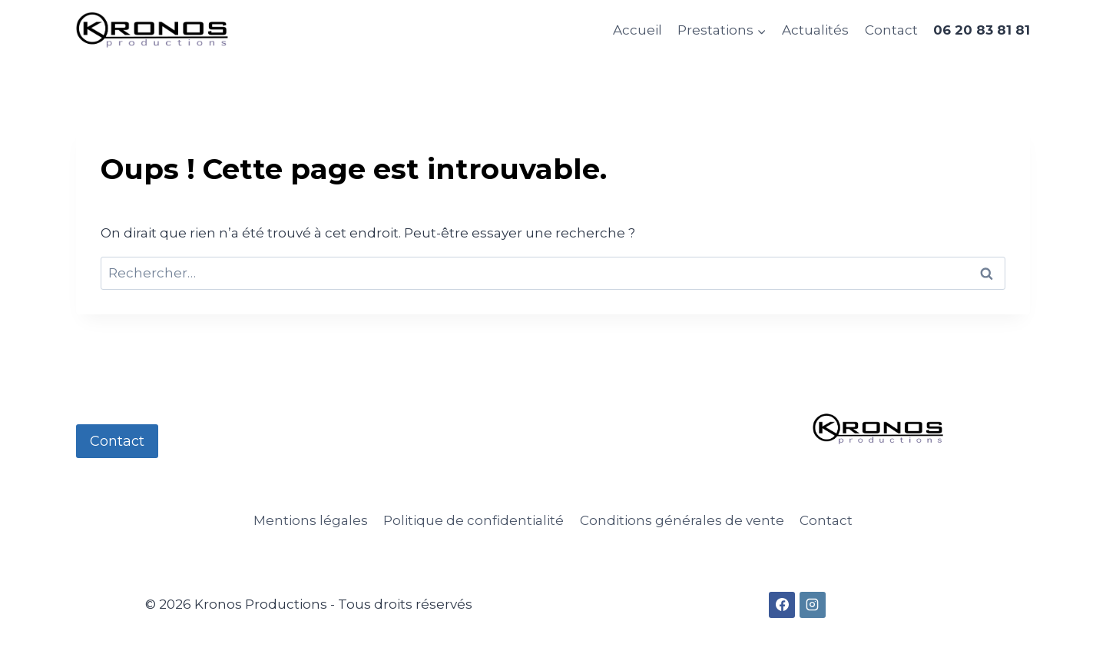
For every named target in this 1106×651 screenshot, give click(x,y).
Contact (891, 30)
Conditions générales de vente (682, 520)
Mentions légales (310, 520)
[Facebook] (782, 605)
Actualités (815, 30)
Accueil (637, 30)
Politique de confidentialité (473, 520)
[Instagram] (813, 605)
